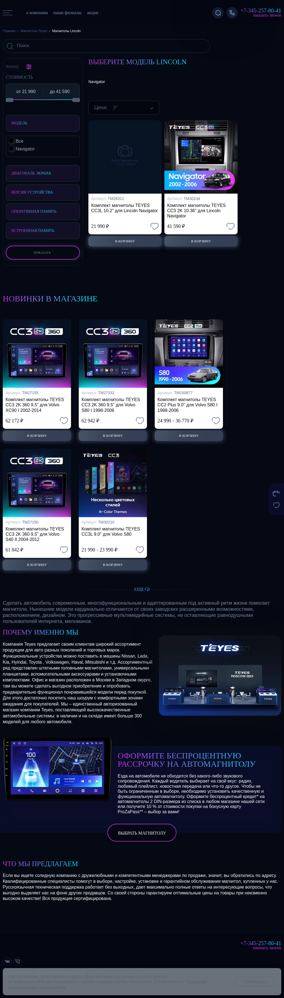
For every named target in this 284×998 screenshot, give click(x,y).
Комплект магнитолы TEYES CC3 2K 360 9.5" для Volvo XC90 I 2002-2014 (35, 400)
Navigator (96, 81)
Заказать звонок (267, 15)
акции (92, 12)
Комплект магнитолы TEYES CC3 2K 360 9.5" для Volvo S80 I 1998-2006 (110, 400)
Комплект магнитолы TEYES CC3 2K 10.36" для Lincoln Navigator (196, 210)
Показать (42, 253)
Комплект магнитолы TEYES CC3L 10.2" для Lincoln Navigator (124, 208)
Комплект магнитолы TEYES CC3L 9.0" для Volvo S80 (110, 529)
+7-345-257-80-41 (260, 10)
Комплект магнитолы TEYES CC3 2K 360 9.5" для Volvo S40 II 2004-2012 (35, 532)
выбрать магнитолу (142, 833)
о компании (37, 12)
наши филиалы (67, 12)
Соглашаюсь (255, 981)
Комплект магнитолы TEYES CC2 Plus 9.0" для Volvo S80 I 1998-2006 (187, 400)
